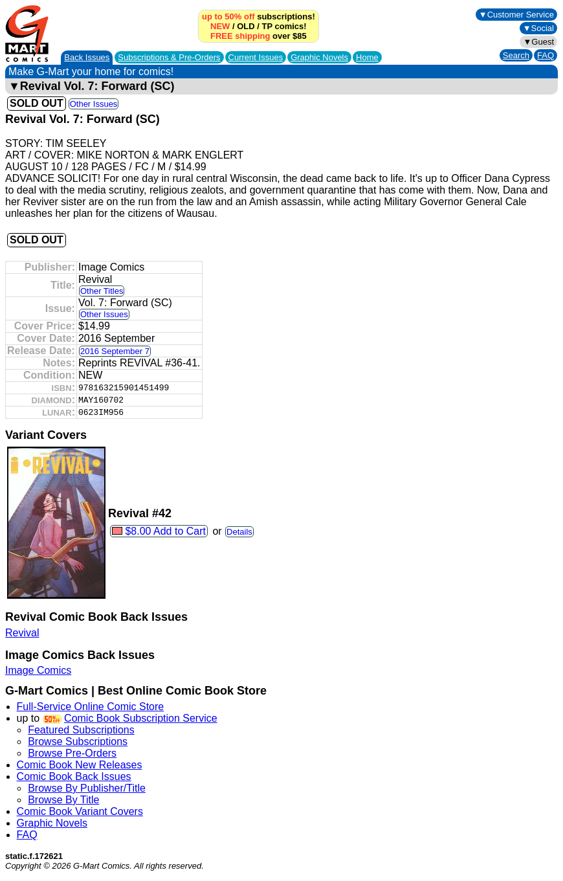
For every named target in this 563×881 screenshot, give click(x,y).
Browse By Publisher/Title (87, 788)
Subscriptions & (169, 57)
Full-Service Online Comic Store (90, 706)
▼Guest (538, 42)
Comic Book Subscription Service (140, 718)
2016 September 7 (114, 351)
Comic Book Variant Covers (80, 811)
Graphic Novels (319, 57)
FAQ (545, 55)
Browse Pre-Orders (72, 753)
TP (267, 26)
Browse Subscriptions (77, 741)
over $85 (258, 36)
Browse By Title (63, 799)
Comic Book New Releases (79, 764)
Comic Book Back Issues (74, 776)
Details (239, 532)
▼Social (538, 28)
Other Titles (101, 291)
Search (516, 55)
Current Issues (255, 57)
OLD (245, 26)
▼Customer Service (516, 14)
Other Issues (94, 104)
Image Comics (38, 670)
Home (367, 57)
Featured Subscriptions (81, 729)
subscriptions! (258, 16)
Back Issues (86, 57)
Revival (22, 632)
